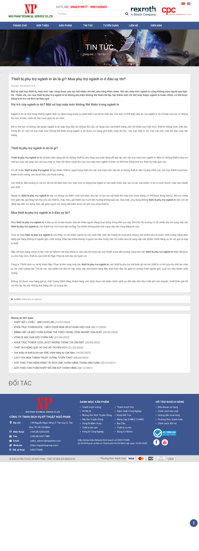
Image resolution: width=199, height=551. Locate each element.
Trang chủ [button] (20, 25)
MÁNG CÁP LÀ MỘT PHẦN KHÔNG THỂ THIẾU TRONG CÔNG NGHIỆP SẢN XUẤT (58, 421)
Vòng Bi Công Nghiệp (92, 520)
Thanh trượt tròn (124, 496)
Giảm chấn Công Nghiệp (128, 500)
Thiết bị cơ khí (123, 516)
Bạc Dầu (120, 512)
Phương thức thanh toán (169, 508)
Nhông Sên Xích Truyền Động (96, 504)
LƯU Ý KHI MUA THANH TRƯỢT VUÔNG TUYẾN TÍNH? (43, 446)
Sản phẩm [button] (65, 25)
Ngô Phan (40, 548)
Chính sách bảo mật (167, 500)
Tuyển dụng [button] (111, 25)
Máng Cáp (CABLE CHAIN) (129, 508)
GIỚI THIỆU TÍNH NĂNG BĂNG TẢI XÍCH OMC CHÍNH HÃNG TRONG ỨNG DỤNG (57, 451)
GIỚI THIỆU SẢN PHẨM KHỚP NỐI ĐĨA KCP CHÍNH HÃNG (45, 456)
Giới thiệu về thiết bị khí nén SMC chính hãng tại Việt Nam (44, 441)
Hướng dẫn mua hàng (168, 504)
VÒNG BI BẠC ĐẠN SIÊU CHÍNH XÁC (34, 426)
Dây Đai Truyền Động (91, 508)
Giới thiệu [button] (42, 25)
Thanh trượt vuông (90, 496)
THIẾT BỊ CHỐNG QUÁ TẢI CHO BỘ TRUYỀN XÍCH (40, 436)
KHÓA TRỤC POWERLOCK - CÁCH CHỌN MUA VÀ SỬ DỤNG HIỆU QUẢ (52, 416)
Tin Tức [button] (88, 25)
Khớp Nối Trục (123, 504)
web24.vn (70, 548)
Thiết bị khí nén (88, 516)
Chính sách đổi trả (166, 512)
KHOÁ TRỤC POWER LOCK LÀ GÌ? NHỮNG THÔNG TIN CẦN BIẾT (49, 431)
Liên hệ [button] (133, 25)
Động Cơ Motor (124, 520)
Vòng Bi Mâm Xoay (91, 512)
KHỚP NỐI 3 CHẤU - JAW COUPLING (34, 410)
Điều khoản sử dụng (167, 496)
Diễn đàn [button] (156, 25)
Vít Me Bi (85, 500)
